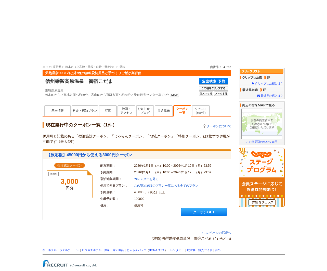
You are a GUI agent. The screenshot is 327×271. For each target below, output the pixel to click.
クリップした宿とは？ (269, 83)
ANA (162, 250)
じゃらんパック (136, 250)
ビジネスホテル (91, 250)
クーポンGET (204, 212)
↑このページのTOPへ (216, 233)
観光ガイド (205, 250)
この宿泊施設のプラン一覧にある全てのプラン (166, 185)
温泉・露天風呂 (114, 250)
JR (150, 250)
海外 (218, 250)
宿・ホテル (50, 250)
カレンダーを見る (146, 179)
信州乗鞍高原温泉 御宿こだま (79, 81)
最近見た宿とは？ (272, 95)
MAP (174, 95)
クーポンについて (217, 126)
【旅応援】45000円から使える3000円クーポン (89, 155)
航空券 (191, 250)
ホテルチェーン (69, 250)
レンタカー (177, 250)
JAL (155, 250)
